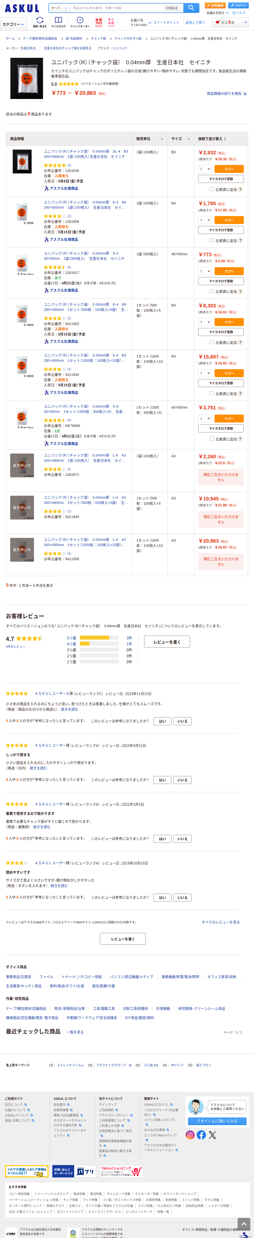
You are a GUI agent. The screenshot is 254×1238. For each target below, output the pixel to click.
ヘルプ (240, 13)
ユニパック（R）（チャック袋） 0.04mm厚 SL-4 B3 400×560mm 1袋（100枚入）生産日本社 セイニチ (86, 154)
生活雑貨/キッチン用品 (24, 986)
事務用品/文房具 (18, 977)
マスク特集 (145, 1206)
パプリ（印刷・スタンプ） (159, 1122)
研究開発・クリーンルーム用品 (201, 1008)
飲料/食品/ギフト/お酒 (67, 986)
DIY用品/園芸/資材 (139, 1018)
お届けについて (17, 1110)
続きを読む (69, 709)
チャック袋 (98, 38)
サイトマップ (108, 1105)
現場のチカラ (55, 1206)
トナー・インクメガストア (51, 1194)
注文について (16, 1105)
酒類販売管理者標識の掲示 (115, 1144)
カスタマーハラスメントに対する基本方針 (70, 1123)
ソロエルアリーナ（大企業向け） (161, 1112)
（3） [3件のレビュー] (69, 165)
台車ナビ (75, 1206)
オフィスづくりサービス (104, 1212)
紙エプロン (203, 1065)
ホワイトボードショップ (179, 1194)
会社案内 (61, 1105)
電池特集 (96, 1194)
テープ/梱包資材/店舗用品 (40, 38)
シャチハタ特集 (218, 1206)
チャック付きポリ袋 (128, 38)
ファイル (46, 977)
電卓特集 (79, 1194)
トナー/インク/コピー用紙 (82, 977)
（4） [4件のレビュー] (69, 267)
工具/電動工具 (104, 1008)
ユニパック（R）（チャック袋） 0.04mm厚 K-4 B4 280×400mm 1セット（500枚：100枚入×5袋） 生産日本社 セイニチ (86, 307)
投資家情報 (63, 1110)
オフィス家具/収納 (221, 977)
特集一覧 (163, 1212)
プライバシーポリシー (116, 1115)
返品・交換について (19, 1120)
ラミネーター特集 (147, 1194)
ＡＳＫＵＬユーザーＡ (52, 693)
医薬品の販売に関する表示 (115, 1153)
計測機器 (163, 1008)
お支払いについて (19, 1115)
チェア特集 (70, 1200)
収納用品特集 (195, 1206)
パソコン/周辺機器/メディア (132, 977)
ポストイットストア (70, 1212)
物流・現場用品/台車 (69, 1008)
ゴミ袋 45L (151, 1065)
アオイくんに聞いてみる (217, 1121)
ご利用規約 (108, 1110)
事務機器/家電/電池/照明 (180, 977)
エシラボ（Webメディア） (160, 1137)
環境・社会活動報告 (68, 1115)
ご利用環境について (114, 1120)
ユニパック (119, 48)
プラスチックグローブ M (113, 1065)
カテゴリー (13, 24)
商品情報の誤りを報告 (226, 94)
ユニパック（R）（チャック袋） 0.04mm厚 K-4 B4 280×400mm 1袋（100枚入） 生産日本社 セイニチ (86, 205)
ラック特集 (90, 1200)
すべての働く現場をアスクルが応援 (109, 1206)
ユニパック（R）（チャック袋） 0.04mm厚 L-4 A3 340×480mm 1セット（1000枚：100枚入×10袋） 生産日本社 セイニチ (86, 543)
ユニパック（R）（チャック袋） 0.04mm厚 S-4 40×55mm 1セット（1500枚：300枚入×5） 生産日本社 (85, 409)
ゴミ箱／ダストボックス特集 (121, 1200)
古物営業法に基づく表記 (115, 1133)
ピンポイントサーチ (139, 1212)
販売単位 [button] (149, 139)
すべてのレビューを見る (221, 922)
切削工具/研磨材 (135, 1008)
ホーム (10, 38)
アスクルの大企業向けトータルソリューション (161, 1148)
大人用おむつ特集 (169, 1206)
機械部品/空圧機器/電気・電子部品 (32, 1018)
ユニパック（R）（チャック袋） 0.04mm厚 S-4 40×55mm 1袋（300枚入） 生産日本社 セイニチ (84, 256)
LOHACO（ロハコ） (158, 1105)
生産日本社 (28, 48)
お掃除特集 (153, 1200)
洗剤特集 (171, 1200)
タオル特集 (211, 1200)
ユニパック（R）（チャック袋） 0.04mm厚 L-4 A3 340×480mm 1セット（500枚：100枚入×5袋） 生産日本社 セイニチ (86, 500)
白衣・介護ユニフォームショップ (30, 1212)
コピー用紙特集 (19, 1194)
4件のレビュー (16, 646)
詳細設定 (172, 7)
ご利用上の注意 (111, 1126)
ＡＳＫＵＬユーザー (50, 745)
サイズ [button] (180, 139)
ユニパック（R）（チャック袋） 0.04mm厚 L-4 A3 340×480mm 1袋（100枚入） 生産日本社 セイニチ (86, 458)
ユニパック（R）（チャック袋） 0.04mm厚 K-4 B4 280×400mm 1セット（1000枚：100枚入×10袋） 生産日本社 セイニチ (86, 358)
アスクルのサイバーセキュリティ (70, 1133)
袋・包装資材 (74, 38)
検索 (191, 8)
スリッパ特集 (191, 1200)
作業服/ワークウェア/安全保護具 (91, 1018)
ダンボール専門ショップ (25, 1206)
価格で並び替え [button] (211, 139)
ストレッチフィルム (70, 1065)
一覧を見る (75, 1032)
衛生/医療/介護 (103, 986)
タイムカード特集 (118, 1194)
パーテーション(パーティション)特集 (34, 1200)
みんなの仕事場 (156, 1130)
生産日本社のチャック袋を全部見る (68, 48)
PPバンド (177, 1065)
